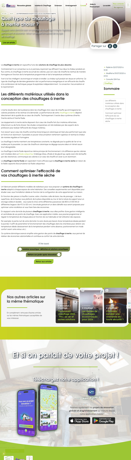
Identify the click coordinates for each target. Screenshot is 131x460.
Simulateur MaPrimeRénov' (88, 458)
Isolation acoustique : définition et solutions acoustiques (43, 249)
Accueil (4, 13)
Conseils (84, 5)
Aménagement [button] (71, 6)
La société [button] (107, 5)
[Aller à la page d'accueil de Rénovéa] (3, 5)
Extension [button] (58, 6)
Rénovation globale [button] (24, 6)
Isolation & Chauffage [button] (43, 6)
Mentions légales (57, 456)
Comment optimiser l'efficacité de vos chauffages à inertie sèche (113, 117)
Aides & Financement (94, 5)
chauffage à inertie (67, 113)
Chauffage (108, 83)
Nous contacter (118, 4)
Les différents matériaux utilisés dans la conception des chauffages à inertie (114, 104)
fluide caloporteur (26, 154)
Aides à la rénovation (86, 453)
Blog (11, 13)
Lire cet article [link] (9, 42)
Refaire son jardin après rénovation (44, 255)
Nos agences (118, 7)
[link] (110, 46)
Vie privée (54, 458)
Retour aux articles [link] (43, 261)
